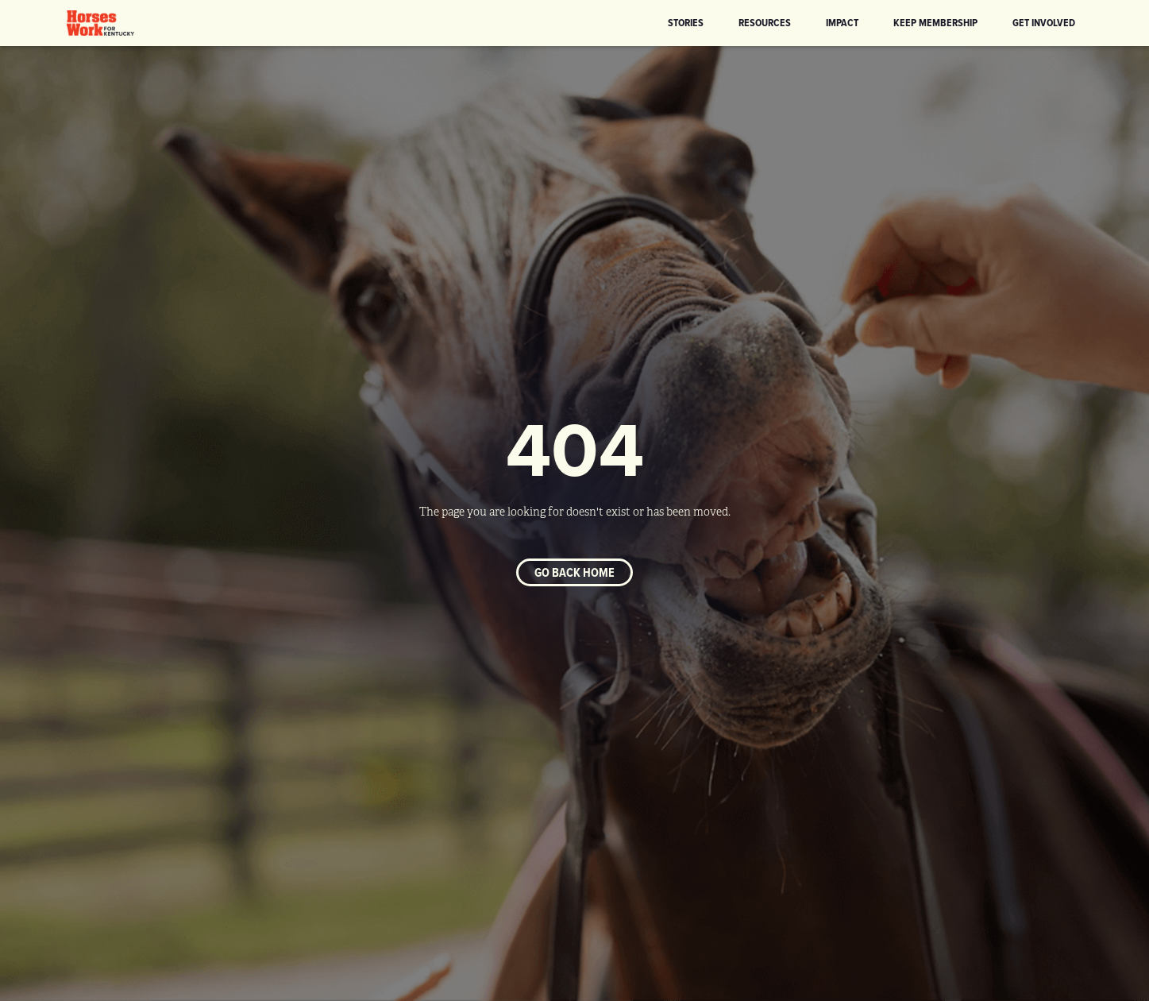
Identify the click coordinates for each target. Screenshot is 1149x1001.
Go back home (574, 572)
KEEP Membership (935, 22)
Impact (842, 22)
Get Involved (1043, 22)
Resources (764, 22)
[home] (101, 23)
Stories (686, 22)
